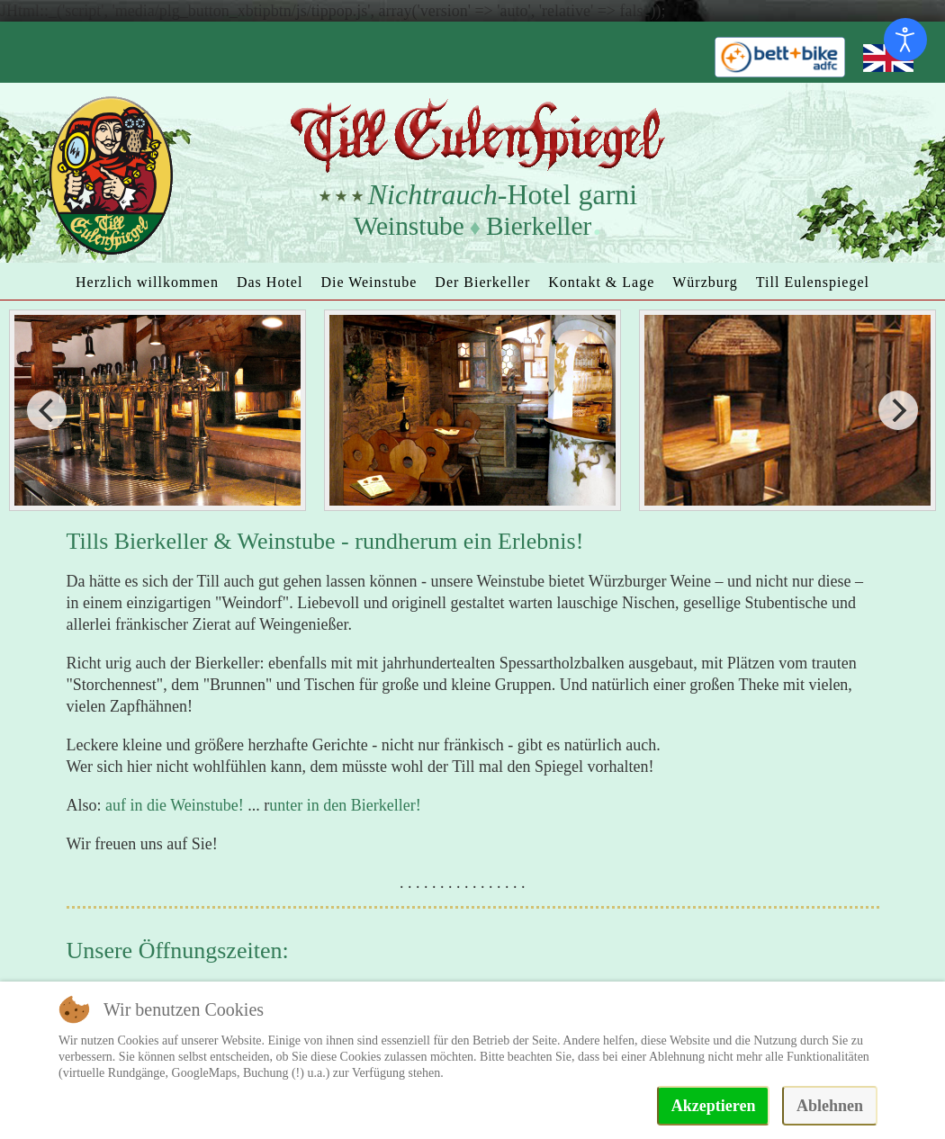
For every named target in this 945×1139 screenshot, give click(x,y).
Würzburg (705, 282)
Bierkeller (538, 225)
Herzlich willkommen (147, 282)
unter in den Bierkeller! (344, 805)
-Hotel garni (502, 194)
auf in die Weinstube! (174, 805)
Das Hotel (269, 282)
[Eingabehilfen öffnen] (905, 39)
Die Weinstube (368, 282)
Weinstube (409, 225)
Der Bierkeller (482, 282)
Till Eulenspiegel (812, 282)
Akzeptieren (713, 1106)
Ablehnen (829, 1106)
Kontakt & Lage (601, 282)
